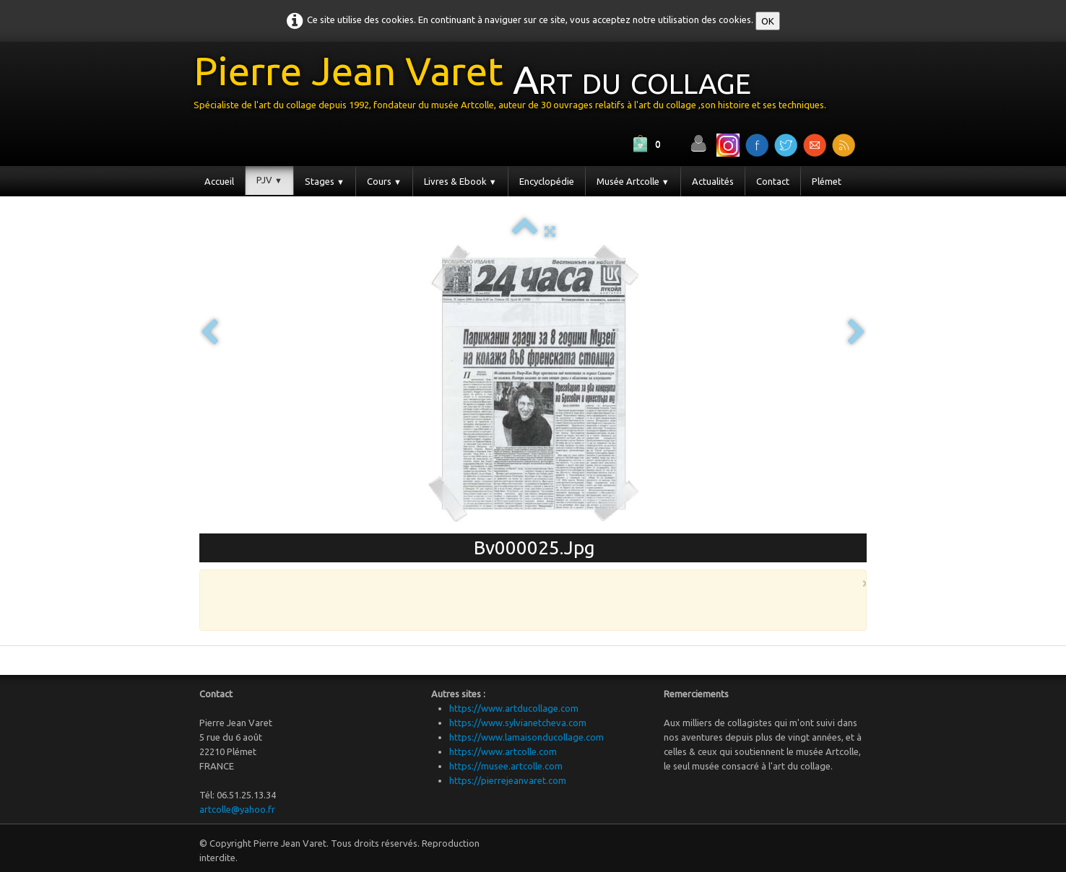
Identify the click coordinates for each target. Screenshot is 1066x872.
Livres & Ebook (460, 181)
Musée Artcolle (633, 181)
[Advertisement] (529, 599)
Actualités (713, 181)
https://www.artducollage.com (513, 708)
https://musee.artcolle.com (506, 766)
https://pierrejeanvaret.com (507, 780)
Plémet (826, 181)
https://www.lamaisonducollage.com (526, 737)
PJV (269, 180)
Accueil (219, 181)
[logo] (515, 85)
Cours (384, 181)
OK (767, 21)
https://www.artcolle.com (503, 751)
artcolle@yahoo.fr (237, 809)
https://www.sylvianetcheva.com (517, 723)
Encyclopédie (546, 181)
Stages (324, 181)
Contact (772, 181)
